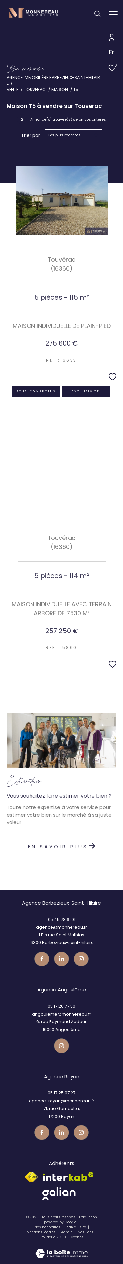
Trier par (30, 135)
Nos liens (86, 1232)
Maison (59, 89)
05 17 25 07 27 (61, 1093)
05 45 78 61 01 (61, 919)
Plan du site (76, 1227)
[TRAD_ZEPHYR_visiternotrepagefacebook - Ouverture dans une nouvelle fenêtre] (41, 959)
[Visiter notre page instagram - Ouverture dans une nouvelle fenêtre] (81, 959)
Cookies (77, 1237)
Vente (12, 89)
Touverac (35, 89)
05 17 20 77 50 (61, 1006)
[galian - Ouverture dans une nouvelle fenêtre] (58, 1193)
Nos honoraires (47, 1227)
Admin (67, 1232)
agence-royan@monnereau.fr (61, 1101)
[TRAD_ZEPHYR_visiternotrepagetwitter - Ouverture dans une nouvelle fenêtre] (61, 959)
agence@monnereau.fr (61, 927)
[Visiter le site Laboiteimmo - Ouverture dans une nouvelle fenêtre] (61, 1249)
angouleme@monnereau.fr (61, 1014)
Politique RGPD (53, 1237)
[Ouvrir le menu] (113, 11)
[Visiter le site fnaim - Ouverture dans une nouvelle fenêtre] (31, 1177)
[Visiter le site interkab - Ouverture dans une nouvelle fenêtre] (68, 1176)
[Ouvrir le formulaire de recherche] (97, 13)
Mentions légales (42, 1232)
